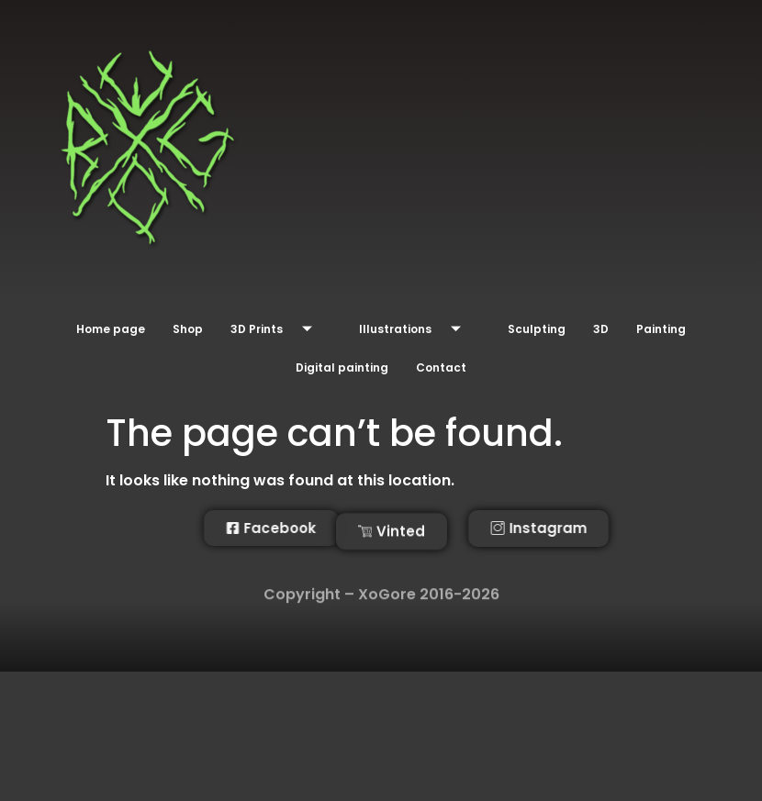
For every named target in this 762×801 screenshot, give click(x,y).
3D (601, 329)
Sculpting (537, 329)
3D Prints (278, 329)
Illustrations (417, 329)
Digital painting (342, 366)
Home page (110, 329)
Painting (661, 329)
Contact (441, 366)
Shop (188, 329)
